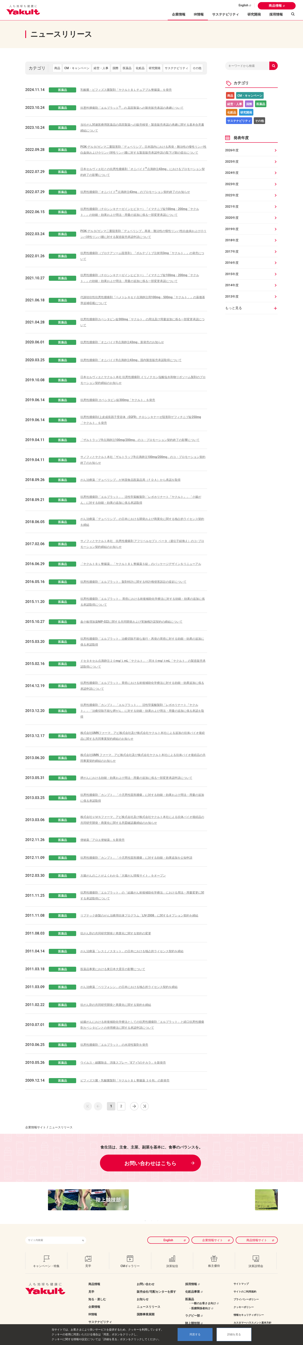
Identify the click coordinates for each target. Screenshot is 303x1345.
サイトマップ (241, 1277)
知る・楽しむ (97, 1293)
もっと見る (233, 308)
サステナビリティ (225, 14)
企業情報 (94, 1300)
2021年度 (232, 206)
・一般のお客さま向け (202, 1297)
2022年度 (232, 195)
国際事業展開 (145, 1308)
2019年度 (232, 229)
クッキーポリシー (244, 1300)
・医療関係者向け (199, 1302)
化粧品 (140, 68)
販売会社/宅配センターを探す (156, 1285)
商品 (57, 68)
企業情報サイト (35, 1127)
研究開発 (254, 14)
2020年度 (232, 218)
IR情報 (92, 1308)
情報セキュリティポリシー (249, 1308)
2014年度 (232, 285)
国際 (115, 68)
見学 (91, 1285)
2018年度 (232, 240)
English (243, 5)
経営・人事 (101, 68)
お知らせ (143, 1293)
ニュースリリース (148, 1300)
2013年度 (232, 296)
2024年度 (232, 173)
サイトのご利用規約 (245, 1285)
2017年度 (232, 251)
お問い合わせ (145, 1277)
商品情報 (275, 6)
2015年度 (232, 274)
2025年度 (232, 162)
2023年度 (232, 184)
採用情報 (276, 14)
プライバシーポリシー (246, 1293)
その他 (197, 68)
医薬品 (127, 68)
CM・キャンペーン (76, 68)
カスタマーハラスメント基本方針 (252, 1316)
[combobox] (52, 1234)
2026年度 (232, 150)
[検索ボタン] (83, 1234)
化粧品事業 (192, 1285)
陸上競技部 (192, 1317)
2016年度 (232, 263)
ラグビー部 (192, 1309)
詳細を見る (234, 1334)
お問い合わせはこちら (150, 1163)
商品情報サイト (256, 1234)
